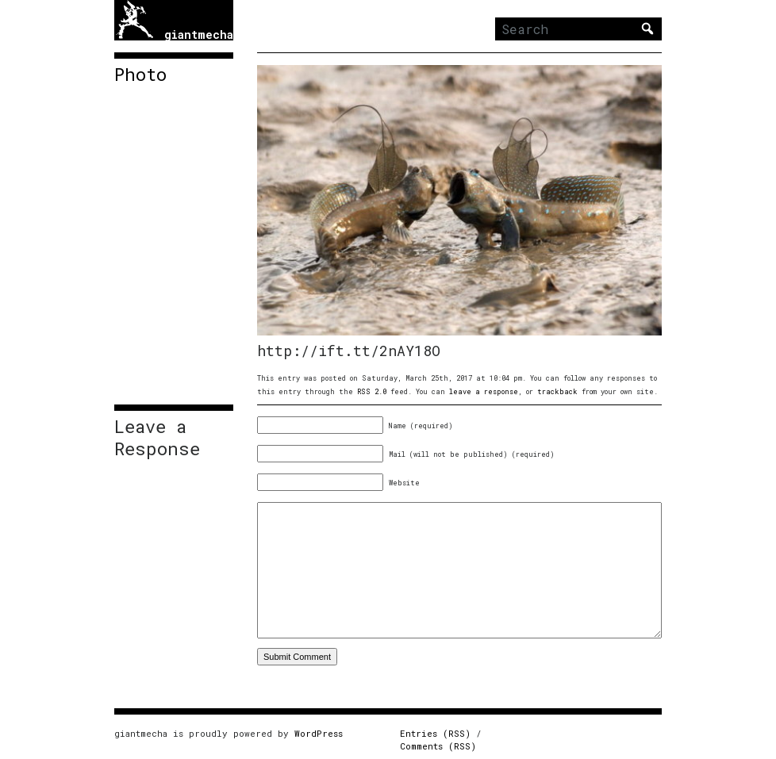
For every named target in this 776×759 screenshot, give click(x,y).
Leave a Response (157, 438)
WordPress (318, 733)
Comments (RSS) (438, 746)
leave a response (483, 391)
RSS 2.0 (371, 391)
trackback (557, 391)
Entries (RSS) (435, 733)
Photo (140, 74)
